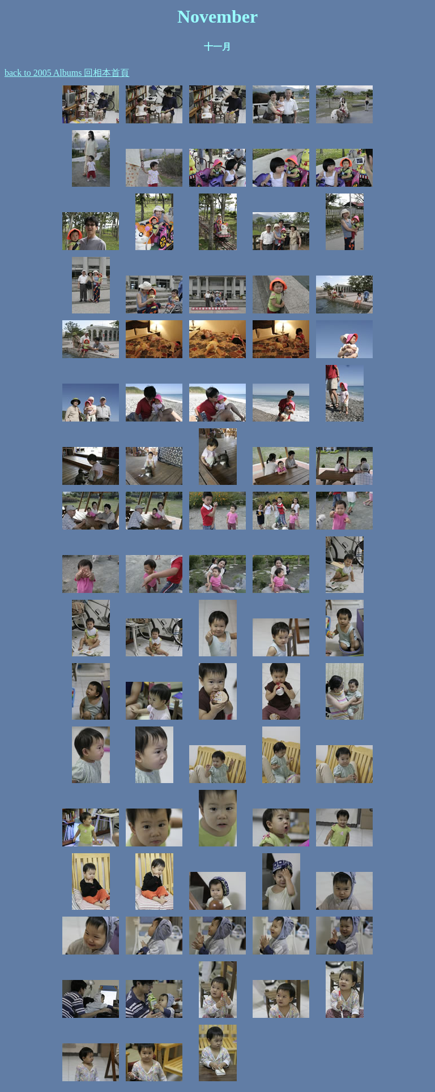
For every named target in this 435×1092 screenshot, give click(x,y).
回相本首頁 (106, 73)
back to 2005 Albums (44, 73)
